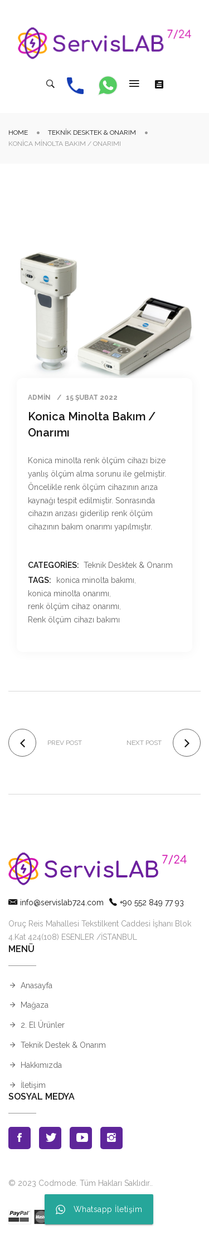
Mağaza (34, 1004)
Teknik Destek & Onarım (63, 1045)
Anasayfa (36, 985)
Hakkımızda (41, 1065)
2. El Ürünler (43, 1025)
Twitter (50, 1138)
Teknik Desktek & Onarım (92, 132)
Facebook (19, 1138)
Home (18, 132)
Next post (144, 743)
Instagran (111, 1138)
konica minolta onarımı (68, 593)
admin (39, 397)
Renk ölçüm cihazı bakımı (74, 619)
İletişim (33, 1085)
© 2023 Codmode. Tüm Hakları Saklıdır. (79, 1183)
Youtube (81, 1138)
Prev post (64, 743)
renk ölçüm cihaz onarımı (73, 606)
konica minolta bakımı (95, 580)
